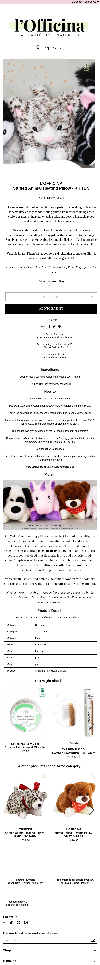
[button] (90, 114)
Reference (48, 617)
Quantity (49, 296)
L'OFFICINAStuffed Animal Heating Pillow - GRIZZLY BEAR (74, 833)
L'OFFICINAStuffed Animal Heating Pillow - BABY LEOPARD (25, 833)
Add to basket (51, 308)
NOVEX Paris (15, 592)
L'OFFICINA (51, 183)
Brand (19, 617)
